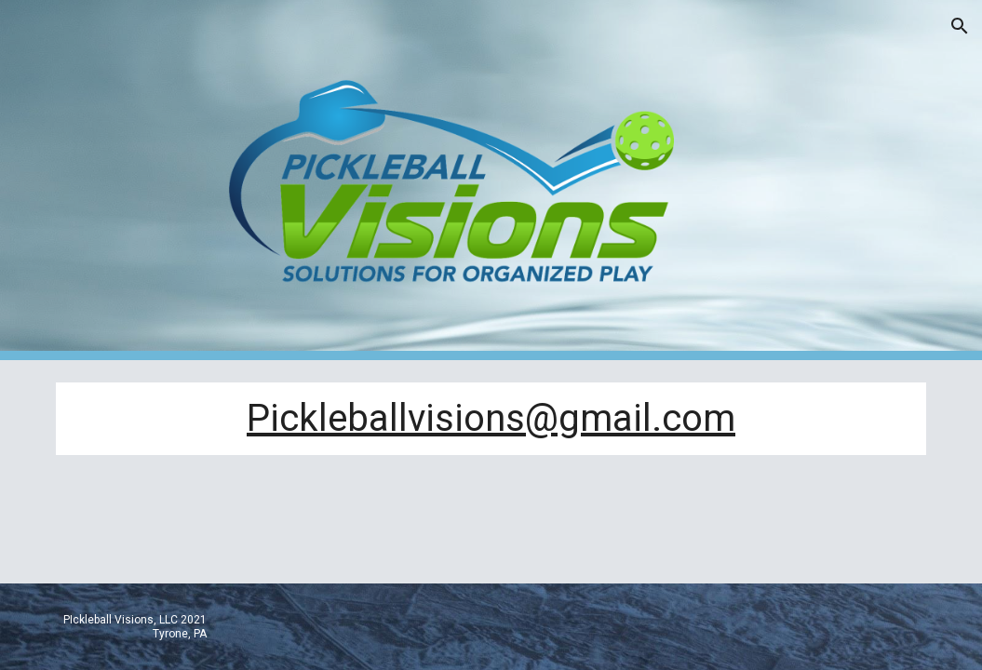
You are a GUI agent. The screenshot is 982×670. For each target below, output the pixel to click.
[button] (959, 26)
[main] (491, 418)
